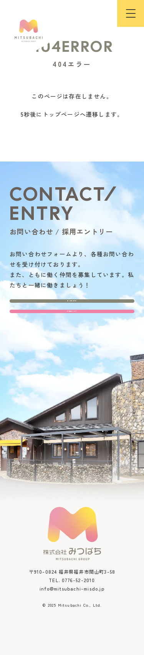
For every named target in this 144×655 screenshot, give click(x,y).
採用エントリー (72, 348)
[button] (130, 13)
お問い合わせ (72, 314)
